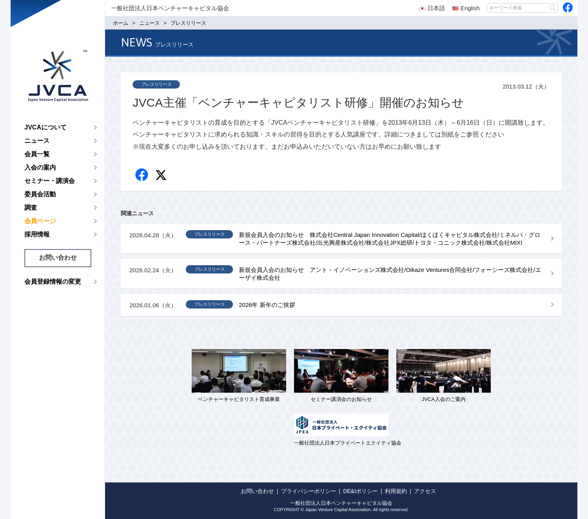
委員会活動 (40, 194)
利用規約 (396, 491)
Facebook (142, 175)
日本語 (432, 8)
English (466, 8)
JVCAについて (45, 127)
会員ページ (40, 221)
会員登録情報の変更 (52, 281)
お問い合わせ (58, 257)
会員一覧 (37, 154)
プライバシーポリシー (308, 491)
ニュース (37, 140)
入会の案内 (40, 167)
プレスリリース (156, 84)
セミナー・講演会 (49, 180)
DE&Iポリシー (360, 491)
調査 (30, 207)
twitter (162, 176)
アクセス (425, 491)
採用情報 (37, 234)
